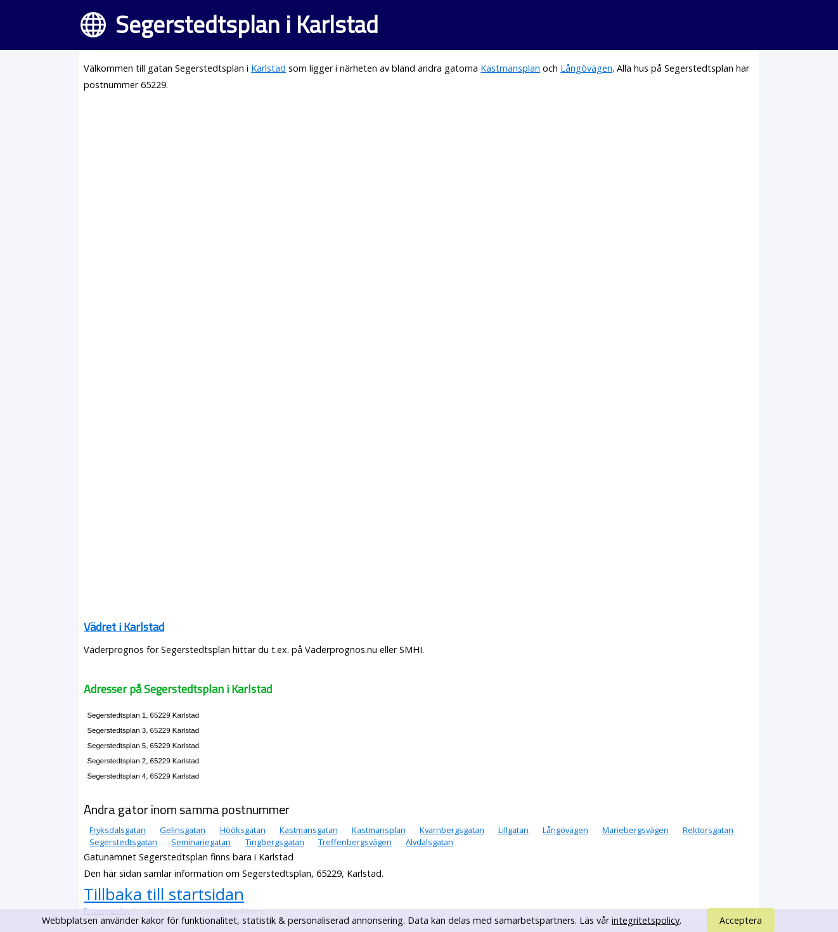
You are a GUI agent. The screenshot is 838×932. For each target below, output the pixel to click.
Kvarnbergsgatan (452, 830)
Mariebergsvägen (635, 830)
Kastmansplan (510, 68)
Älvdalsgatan (429, 842)
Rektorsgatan (708, 830)
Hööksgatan (243, 830)
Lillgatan (513, 830)
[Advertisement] (419, 191)
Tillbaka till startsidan (164, 894)
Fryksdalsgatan (117, 830)
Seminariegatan (201, 842)
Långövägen (586, 68)
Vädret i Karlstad (124, 626)
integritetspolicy (646, 920)
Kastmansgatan (309, 830)
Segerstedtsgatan (123, 842)
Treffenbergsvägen (355, 842)
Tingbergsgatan (274, 842)
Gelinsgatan (182, 830)
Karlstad (268, 68)
